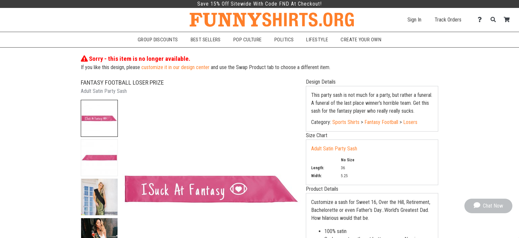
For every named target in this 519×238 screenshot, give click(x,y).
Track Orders (448, 20)
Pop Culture (247, 40)
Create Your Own (361, 40)
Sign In (414, 20)
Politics (284, 40)
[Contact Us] (481, 20)
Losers (410, 122)
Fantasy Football (381, 122)
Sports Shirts (345, 122)
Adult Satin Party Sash (334, 148)
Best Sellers (206, 40)
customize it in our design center (175, 67)
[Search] (495, 20)
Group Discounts (158, 40)
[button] (99, 118)
